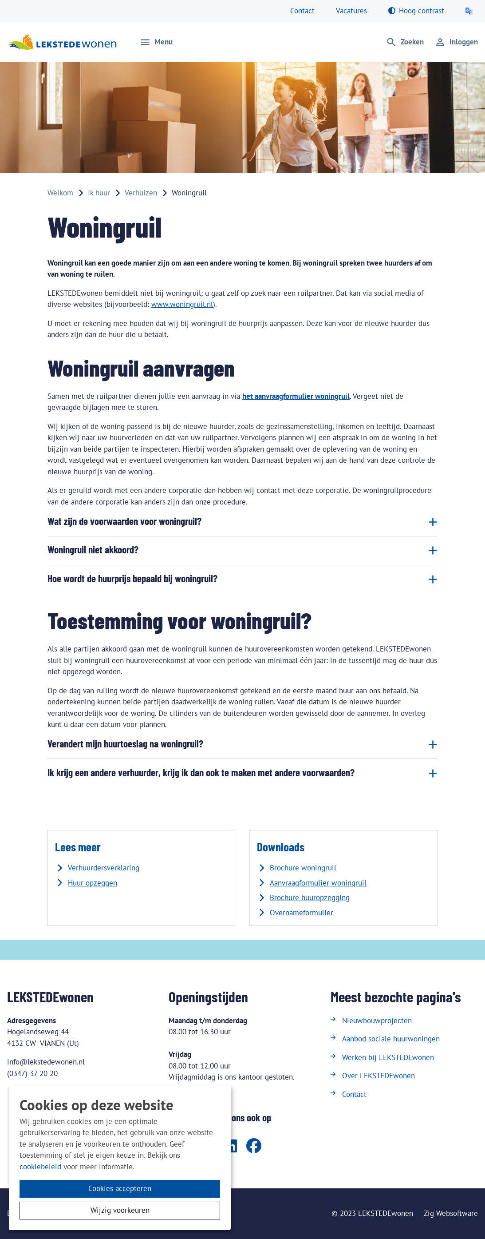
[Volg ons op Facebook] (253, 1146)
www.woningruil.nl (182, 304)
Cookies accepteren (119, 1188)
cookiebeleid (40, 1166)
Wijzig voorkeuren (120, 1210)
